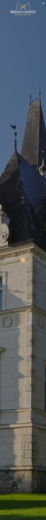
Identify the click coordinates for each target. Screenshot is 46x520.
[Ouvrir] (23, 260)
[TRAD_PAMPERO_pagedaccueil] (23, 15)
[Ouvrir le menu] (44, 3)
